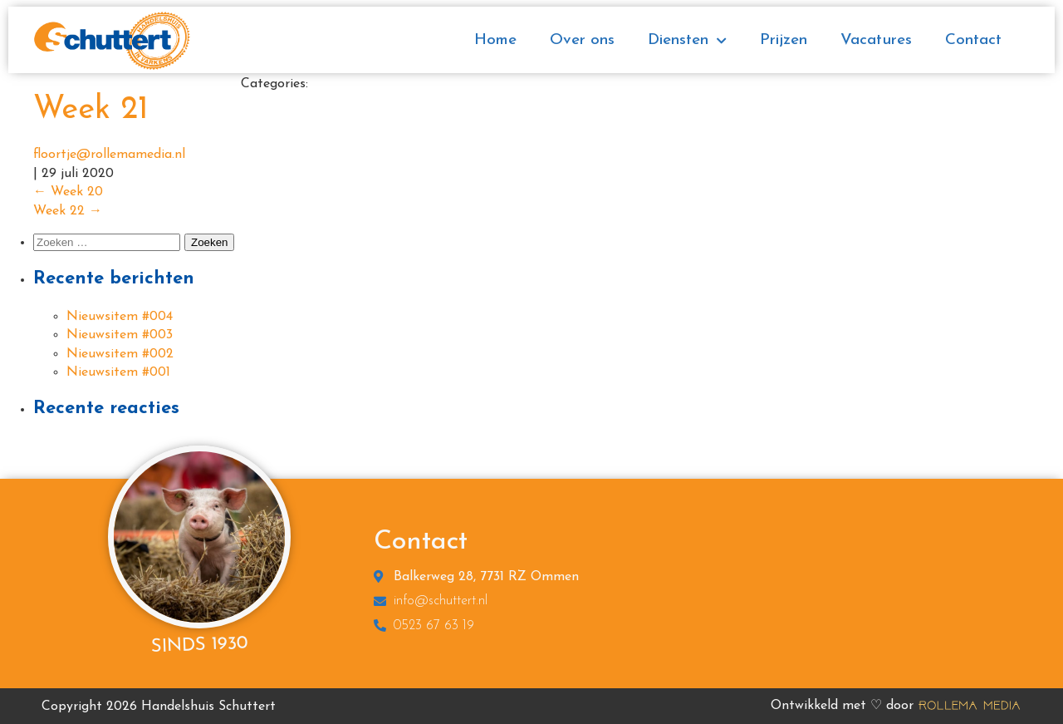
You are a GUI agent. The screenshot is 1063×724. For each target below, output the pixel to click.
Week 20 (68, 192)
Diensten (687, 41)
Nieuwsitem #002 (120, 354)
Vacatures (876, 40)
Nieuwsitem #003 (119, 335)
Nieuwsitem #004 (119, 316)
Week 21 (90, 110)
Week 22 (67, 211)
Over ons (582, 40)
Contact (973, 40)
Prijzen (783, 40)
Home (495, 40)
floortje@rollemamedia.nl (109, 154)
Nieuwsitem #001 (118, 372)
